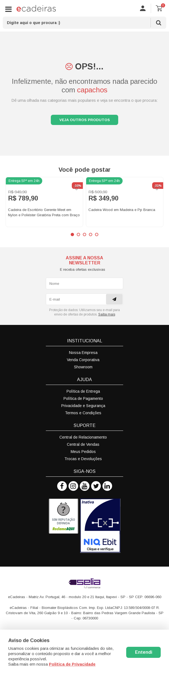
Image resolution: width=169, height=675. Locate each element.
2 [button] (78, 236)
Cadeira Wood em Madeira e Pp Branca (121, 211)
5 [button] (96, 236)
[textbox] (84, 23)
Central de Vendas (83, 446)
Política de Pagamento (83, 400)
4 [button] (90, 236)
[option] (44, 204)
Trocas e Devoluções (83, 460)
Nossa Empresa (83, 354)
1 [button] (72, 236)
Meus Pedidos (83, 453)
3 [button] (84, 236)
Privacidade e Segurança (83, 407)
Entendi (143, 652)
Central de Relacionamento (83, 439)
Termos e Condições (83, 414)
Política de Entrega (83, 393)
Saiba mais (106, 316)
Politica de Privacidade (72, 664)
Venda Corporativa (83, 361)
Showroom (83, 368)
